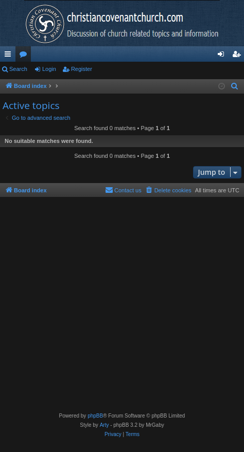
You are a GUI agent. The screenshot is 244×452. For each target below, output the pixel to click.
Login (49, 69)
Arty (104, 425)
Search (18, 69)
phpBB (95, 416)
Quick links (9, 56)
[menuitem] (234, 86)
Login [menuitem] (223, 56)
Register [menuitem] (238, 56)
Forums (25, 56)
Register (81, 69)
